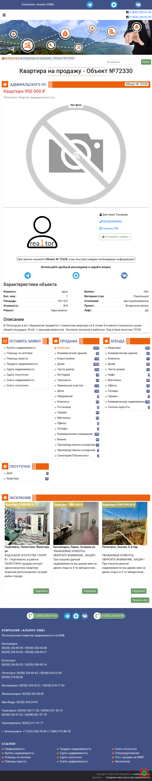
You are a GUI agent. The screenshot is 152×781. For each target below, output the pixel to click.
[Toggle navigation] (3, 15)
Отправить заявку (115, 236)
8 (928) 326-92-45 (140, 17)
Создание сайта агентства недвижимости (128, 777)
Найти (146, 61)
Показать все (140, 600)
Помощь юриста (15, 761)
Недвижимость (15, 749)
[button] (76, 153)
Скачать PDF (109, 228)
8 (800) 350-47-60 (140, 12)
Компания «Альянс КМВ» (38, 4)
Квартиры (13, 58)
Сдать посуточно (71, 757)
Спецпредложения (127, 753)
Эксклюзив (122, 761)
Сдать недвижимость (74, 753)
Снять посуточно (126, 749)
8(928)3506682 (111, 221)
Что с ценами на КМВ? (129, 757)
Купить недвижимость (19, 753)
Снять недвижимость (74, 761)
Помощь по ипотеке (18, 757)
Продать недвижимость (75, 749)
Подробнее (41, 591)
